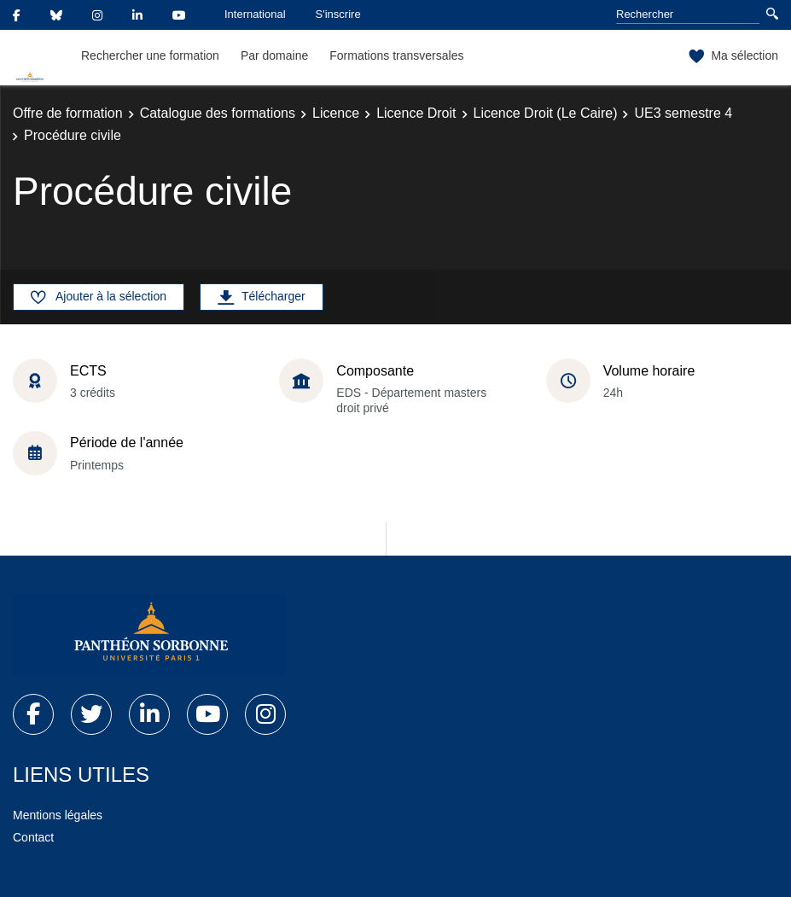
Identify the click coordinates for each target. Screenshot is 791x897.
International (255, 14)
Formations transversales (396, 55)
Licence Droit (416, 113)
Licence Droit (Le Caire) (546, 113)
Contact (33, 837)
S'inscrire (338, 14)
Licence (335, 113)
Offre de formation (68, 113)
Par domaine (274, 55)
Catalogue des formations (217, 113)
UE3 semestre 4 (683, 113)
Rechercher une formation (150, 55)
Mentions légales (57, 815)
